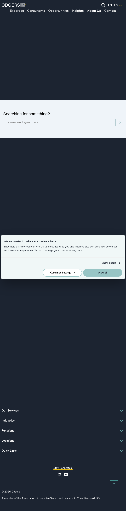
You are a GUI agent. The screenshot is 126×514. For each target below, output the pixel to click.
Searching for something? (26, 114)
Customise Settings (62, 272)
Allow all (102, 272)
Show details (109, 263)
